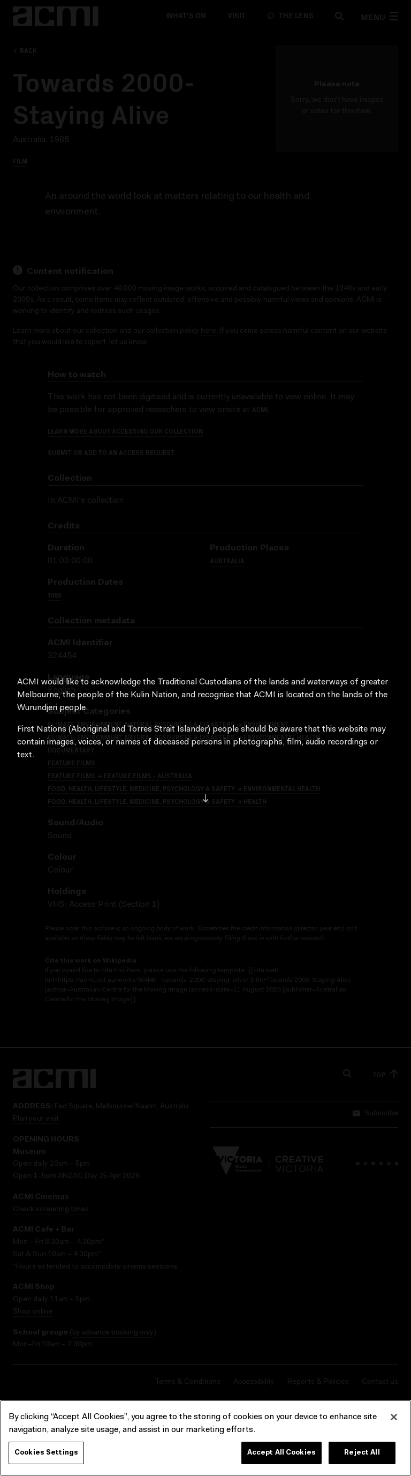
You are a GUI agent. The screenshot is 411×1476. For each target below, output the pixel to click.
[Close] (394, 1418)
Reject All (361, 1454)
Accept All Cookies (281, 1454)
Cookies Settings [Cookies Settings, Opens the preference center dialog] (46, 1454)
